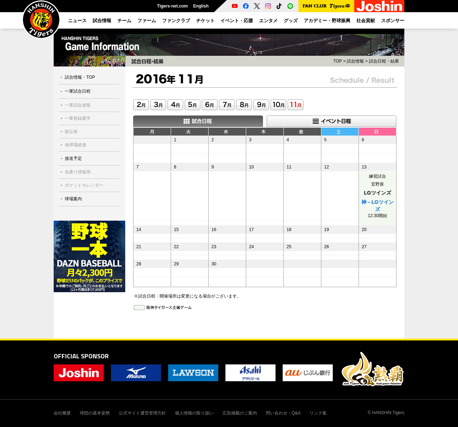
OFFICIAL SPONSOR (81, 356)
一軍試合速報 (78, 105)
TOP (337, 61)
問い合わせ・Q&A (283, 413)
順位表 (71, 131)
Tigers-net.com (172, 6)
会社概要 (62, 413)
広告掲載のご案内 (240, 413)
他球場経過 (75, 144)
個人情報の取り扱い (194, 413)
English (201, 6)
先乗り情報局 (78, 172)
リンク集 (318, 413)
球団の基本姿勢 (95, 413)
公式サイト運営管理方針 (142, 413)
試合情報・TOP (80, 77)
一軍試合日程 (78, 91)
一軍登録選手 (78, 118)
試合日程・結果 (384, 61)
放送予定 (73, 158)
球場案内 (73, 198)
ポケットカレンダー (84, 185)
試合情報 (355, 61)
